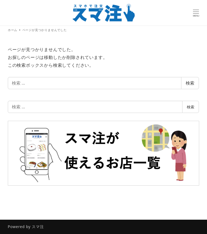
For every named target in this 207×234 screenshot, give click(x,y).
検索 (190, 83)
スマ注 (38, 226)
